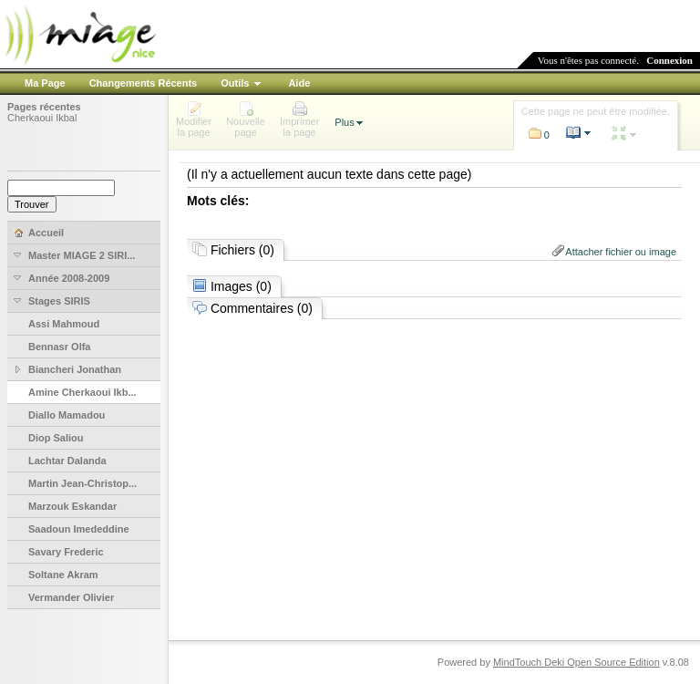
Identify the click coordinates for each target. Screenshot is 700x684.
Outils (235, 83)
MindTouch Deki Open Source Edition (576, 662)
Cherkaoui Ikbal (42, 117)
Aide (299, 83)
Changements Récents (143, 83)
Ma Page (45, 83)
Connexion (669, 60)
